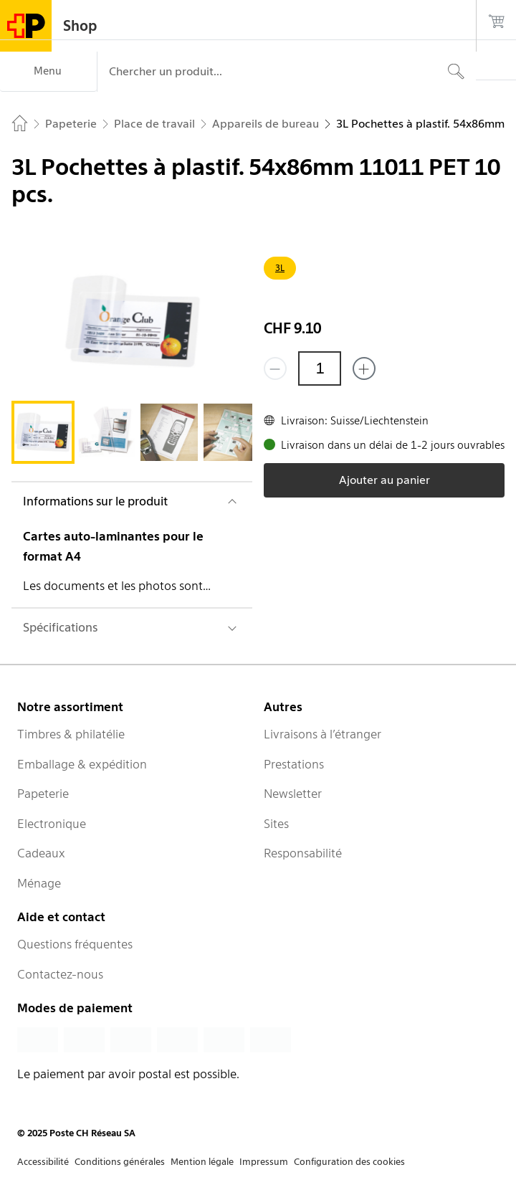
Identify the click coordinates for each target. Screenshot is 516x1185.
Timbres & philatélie (71, 734)
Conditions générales (120, 1161)
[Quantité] (319, 368)
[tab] (43, 432)
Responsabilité (303, 853)
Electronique (51, 824)
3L (280, 267)
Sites (276, 824)
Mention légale (202, 1161)
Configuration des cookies (349, 1161)
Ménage (39, 883)
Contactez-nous (60, 974)
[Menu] (48, 72)
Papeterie (43, 793)
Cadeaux (41, 853)
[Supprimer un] (275, 368)
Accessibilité (43, 1161)
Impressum (263, 1161)
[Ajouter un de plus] (364, 368)
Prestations (294, 764)
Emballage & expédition (82, 764)
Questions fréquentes (75, 944)
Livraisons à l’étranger (322, 734)
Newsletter (293, 793)
